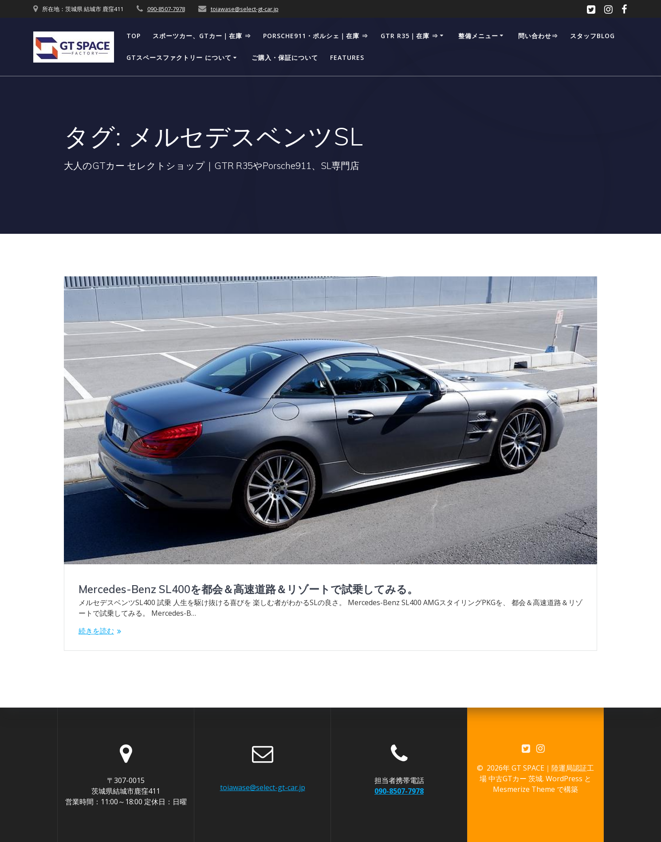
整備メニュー (478, 35)
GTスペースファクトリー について (179, 57)
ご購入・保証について (285, 57)
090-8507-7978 (166, 9)
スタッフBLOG (592, 35)
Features (347, 57)
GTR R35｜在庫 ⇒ (409, 35)
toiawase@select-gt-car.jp (245, 9)
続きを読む (96, 631)
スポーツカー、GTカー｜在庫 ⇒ (202, 35)
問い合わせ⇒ (538, 35)
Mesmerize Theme (524, 790)
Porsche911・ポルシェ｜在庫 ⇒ (315, 35)
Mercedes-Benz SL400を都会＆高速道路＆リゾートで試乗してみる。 (248, 589)
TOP (133, 35)
